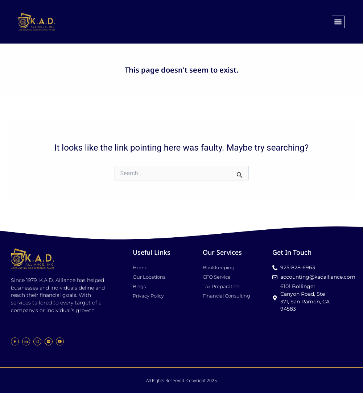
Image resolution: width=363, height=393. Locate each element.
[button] (338, 22)
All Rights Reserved (165, 380)
